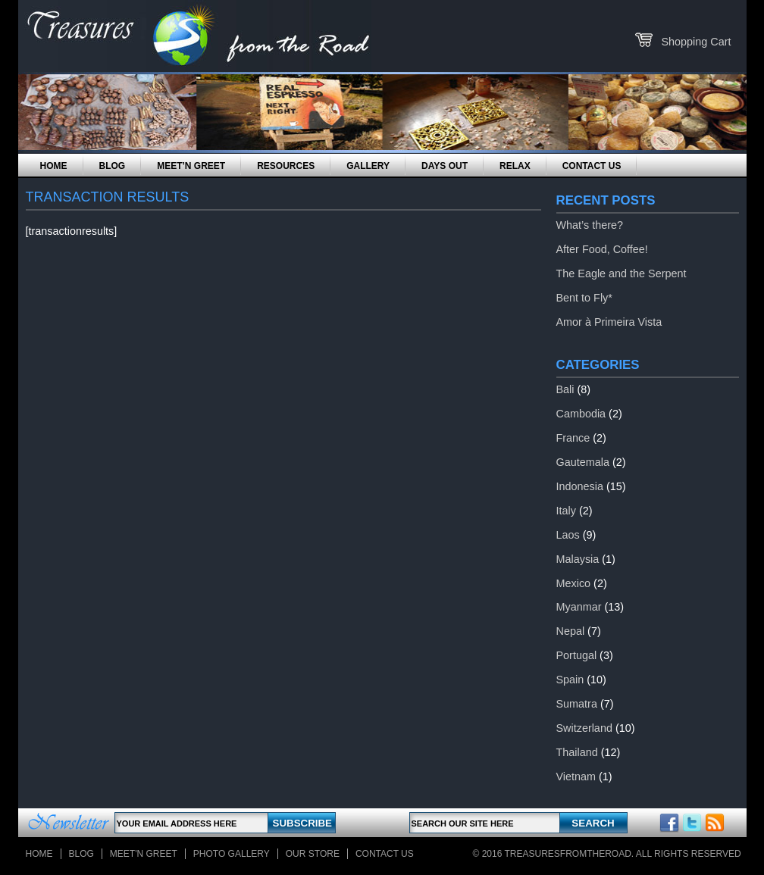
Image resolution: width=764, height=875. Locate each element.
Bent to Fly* (584, 298)
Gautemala (582, 462)
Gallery (368, 166)
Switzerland (584, 728)
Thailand (577, 752)
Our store (313, 853)
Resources (286, 166)
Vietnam (576, 776)
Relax (515, 166)
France (573, 438)
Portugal (576, 655)
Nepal (570, 631)
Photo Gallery (231, 853)
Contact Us (592, 166)
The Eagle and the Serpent (621, 273)
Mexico (573, 583)
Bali (565, 389)
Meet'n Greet (143, 853)
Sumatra (576, 704)
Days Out (444, 166)
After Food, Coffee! (602, 249)
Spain (570, 679)
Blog (112, 166)
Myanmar (579, 607)
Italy (566, 511)
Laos (568, 535)
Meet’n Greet (191, 166)
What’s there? (590, 225)
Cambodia (581, 414)
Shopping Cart (696, 42)
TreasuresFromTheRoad (568, 853)
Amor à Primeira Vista (609, 322)
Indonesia (579, 486)
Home (53, 166)
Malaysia (578, 559)
